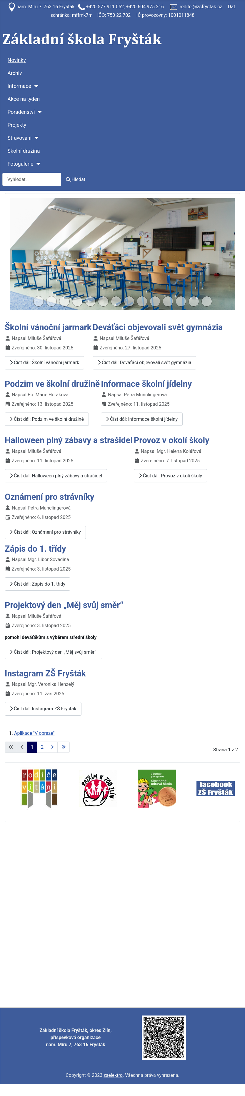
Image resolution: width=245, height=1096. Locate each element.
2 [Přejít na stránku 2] (42, 747)
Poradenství (21, 112)
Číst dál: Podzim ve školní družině (47, 419)
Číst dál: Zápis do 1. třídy (37, 584)
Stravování (20, 138)
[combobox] (31, 179)
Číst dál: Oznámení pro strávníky (45, 532)
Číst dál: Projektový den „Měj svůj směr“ (53, 652)
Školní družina (24, 151)
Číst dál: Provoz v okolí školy (170, 476)
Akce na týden (24, 99)
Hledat (75, 179)
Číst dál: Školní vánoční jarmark (44, 362)
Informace (19, 86)
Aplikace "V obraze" (34, 733)
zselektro (113, 1075)
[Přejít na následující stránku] (52, 747)
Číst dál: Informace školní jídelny (142, 419)
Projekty (17, 125)
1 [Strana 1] (32, 747)
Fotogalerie (21, 164)
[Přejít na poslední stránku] (63, 747)
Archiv (15, 73)
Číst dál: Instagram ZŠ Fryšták (43, 709)
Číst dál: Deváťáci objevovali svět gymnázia (144, 362)
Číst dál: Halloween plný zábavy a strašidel (56, 476)
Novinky (17, 60)
